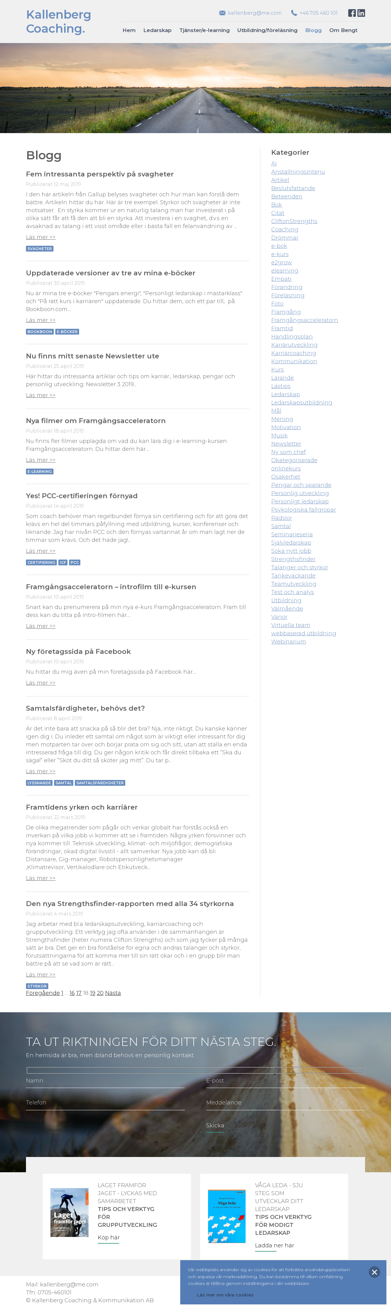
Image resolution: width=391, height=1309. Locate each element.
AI (274, 163)
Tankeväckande (293, 575)
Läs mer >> (41, 237)
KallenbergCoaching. (58, 21)
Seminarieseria (292, 534)
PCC (75, 562)
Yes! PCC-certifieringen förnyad (82, 495)
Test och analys (292, 592)
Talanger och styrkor (299, 567)
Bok (276, 204)
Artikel (280, 180)
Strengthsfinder (293, 559)
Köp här (109, 1237)
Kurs (277, 369)
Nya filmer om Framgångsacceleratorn (96, 420)
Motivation (286, 427)
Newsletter (286, 444)
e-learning (39, 471)
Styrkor (37, 986)
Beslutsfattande (293, 188)
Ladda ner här (274, 1245)
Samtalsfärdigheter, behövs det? (85, 708)
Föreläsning (288, 295)
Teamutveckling (293, 584)
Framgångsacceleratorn (304, 320)
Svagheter (39, 248)
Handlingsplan (292, 336)
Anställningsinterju (298, 172)
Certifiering (41, 562)
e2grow (281, 262)
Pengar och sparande (301, 485)
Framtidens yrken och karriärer (82, 807)
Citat (277, 213)
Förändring (286, 287)
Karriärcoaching (293, 353)
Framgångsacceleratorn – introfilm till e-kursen (111, 586)
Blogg (313, 30)
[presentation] (72, 1130)
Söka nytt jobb (291, 551)
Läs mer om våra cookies (225, 1295)
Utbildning (286, 600)
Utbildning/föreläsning (267, 30)
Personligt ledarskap (300, 501)
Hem (129, 30)
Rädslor (281, 518)
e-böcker (67, 331)
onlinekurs (286, 468)
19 (92, 993)
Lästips (281, 386)
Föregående (43, 993)
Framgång (286, 312)
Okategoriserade (294, 460)
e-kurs (280, 254)
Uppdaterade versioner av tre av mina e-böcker (111, 273)
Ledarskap (157, 30)
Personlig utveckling (300, 493)
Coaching (284, 229)
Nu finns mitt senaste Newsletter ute (92, 356)
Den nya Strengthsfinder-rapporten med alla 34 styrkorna (130, 903)
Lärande (282, 378)
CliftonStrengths (294, 221)
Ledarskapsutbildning (301, 402)
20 (100, 993)
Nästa (113, 993)
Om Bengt (343, 30)
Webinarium (288, 641)
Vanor (279, 617)
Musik (279, 435)
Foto (277, 303)
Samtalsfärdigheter (100, 783)
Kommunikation (294, 361)
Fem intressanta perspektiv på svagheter (100, 174)
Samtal (64, 783)
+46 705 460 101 (319, 13)
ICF (63, 562)
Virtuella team (290, 625)
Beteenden (286, 196)
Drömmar (284, 237)
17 (79, 993)
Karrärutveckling (294, 345)
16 (72, 993)
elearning (284, 270)
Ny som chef (288, 452)
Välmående (287, 608)
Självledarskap (291, 542)
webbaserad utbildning (303, 633)
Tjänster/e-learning (204, 30)
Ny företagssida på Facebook (78, 651)
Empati (281, 279)
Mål (276, 411)
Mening (282, 419)
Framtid (282, 328)
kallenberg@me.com (255, 13)
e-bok (279, 246)
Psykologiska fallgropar (303, 509)
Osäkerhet (285, 476)
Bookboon (39, 331)
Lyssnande (39, 783)
